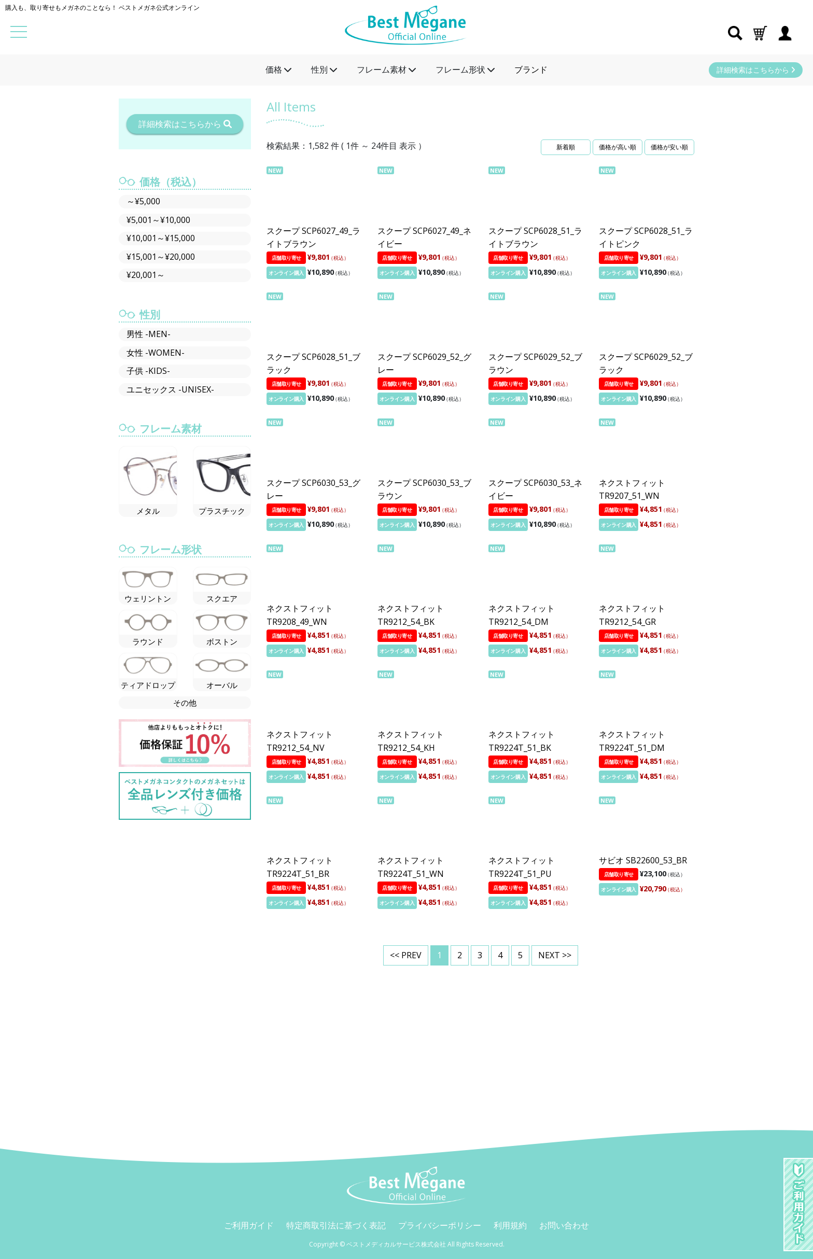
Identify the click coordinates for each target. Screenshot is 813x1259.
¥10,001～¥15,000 (161, 238)
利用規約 (510, 1225)
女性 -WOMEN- (156, 352)
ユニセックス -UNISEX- (170, 389)
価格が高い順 (617, 147)
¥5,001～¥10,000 (158, 220)
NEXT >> (554, 955)
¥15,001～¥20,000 (161, 256)
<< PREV (406, 955)
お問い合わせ (564, 1225)
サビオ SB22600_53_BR (643, 860)
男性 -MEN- (149, 334)
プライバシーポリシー (439, 1225)
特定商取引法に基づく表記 (336, 1225)
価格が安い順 (669, 147)
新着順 (565, 147)
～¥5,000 (143, 201)
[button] (760, 32)
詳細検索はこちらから (756, 70)
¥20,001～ (146, 275)
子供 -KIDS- (148, 370)
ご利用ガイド (249, 1225)
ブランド (531, 69)
